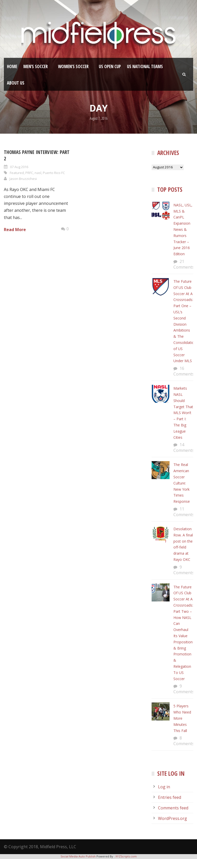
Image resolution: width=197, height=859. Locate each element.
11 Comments (183, 511)
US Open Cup (110, 66)
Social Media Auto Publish (78, 856)
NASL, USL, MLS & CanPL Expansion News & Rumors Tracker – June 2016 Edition (182, 229)
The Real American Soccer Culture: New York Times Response (181, 483)
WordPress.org (172, 818)
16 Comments (183, 371)
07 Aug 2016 (19, 167)
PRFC (29, 172)
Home (12, 66)
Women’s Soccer (73, 66)
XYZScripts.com (126, 856)
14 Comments (183, 447)
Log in (164, 787)
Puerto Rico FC (54, 172)
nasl (38, 172)
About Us (15, 83)
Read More (15, 229)
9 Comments (183, 569)
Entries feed (169, 797)
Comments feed (173, 808)
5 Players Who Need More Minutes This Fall (182, 718)
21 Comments (183, 264)
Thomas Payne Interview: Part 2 (37, 155)
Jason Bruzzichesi (23, 178)
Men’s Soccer (35, 66)
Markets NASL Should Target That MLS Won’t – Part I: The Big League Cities (183, 413)
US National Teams (145, 66)
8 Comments (183, 740)
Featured (17, 172)
